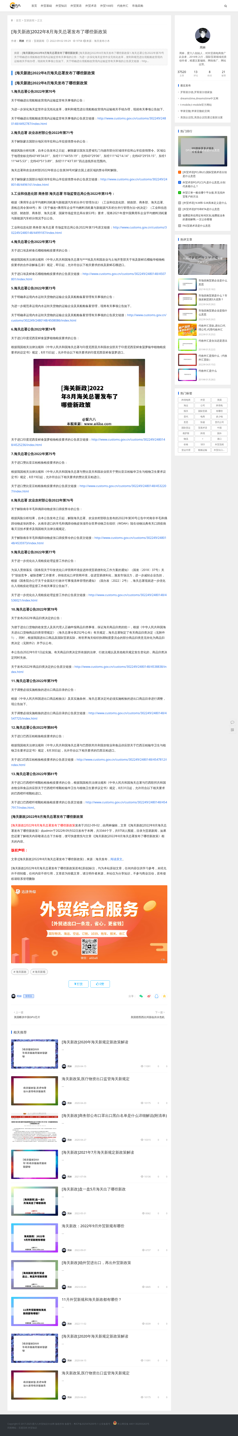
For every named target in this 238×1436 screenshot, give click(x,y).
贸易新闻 (29, 20)
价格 (186, 444)
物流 (186, 438)
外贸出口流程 (220, 450)
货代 (186, 416)
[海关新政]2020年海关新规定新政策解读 (95, 1041)
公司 (202, 405)
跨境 (202, 433)
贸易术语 (202, 427)
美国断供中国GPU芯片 (27, 1017)
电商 (202, 416)
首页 (34, 6)
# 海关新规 (39, 971)
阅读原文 (116, 859)
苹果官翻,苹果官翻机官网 (195, 111)
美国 (219, 399)
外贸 (202, 399)
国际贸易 (202, 411)
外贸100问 (106, 6)
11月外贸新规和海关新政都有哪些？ (92, 1299)
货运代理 (185, 450)
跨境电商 (185, 399)
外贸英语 (75, 6)
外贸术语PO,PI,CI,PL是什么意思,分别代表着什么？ (204, 184)
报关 (186, 411)
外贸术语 (90, 6)
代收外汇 (122, 6)
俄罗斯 (186, 433)
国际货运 (185, 427)
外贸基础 (46, 6)
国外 (219, 433)
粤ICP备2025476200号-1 (86, 1423)
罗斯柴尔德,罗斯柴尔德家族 (196, 92)
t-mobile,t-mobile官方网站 (196, 104)
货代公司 (219, 422)
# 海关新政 (20, 971)
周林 (21, 41)
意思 (186, 422)
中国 (219, 427)
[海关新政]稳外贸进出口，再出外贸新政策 (96, 1262)
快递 (202, 422)
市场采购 (137, 6)
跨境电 (219, 405)
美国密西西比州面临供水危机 (148, 1017)
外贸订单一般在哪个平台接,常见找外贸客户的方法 (204, 194)
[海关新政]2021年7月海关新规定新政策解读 (98, 1152)
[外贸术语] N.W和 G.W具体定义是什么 (205, 203)
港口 (219, 438)
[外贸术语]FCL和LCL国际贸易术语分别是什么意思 (205, 174)
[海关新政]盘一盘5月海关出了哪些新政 (94, 1188)
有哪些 (219, 411)
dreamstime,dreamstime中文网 (199, 98)
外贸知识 (61, 6)
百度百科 (23, 1427)
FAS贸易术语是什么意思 (196, 225)
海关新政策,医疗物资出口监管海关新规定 (96, 1078)
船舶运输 (202, 450)
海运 (186, 405)
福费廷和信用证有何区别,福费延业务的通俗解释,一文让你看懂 (204, 217)
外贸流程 (219, 444)
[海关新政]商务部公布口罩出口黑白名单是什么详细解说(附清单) (114, 1115)
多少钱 (219, 416)
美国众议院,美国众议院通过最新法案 (201, 117)
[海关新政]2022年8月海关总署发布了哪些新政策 (59, 31)
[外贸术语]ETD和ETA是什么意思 (201, 209)
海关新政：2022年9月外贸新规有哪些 (93, 1225)
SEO (203, 444)
